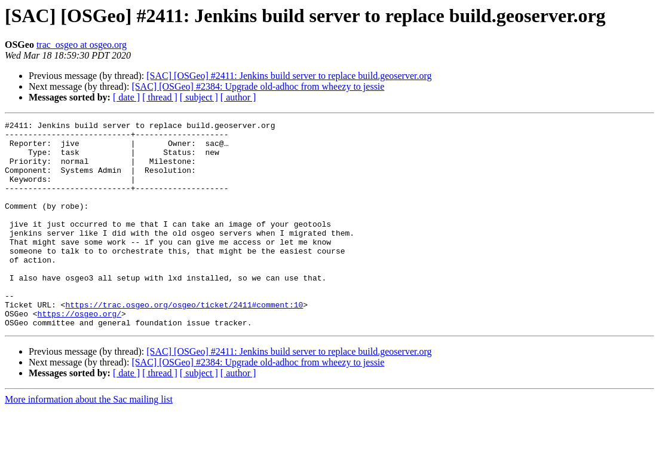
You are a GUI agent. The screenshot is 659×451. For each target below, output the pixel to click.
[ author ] (238, 97)
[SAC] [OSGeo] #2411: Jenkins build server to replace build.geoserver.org (288, 76)
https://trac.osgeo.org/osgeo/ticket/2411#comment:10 (184, 342)
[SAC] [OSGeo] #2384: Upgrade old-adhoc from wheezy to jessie (257, 86)
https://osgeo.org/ (79, 353)
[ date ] (126, 97)
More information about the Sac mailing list (89, 440)
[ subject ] (199, 97)
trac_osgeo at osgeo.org (81, 44)
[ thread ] (159, 97)
